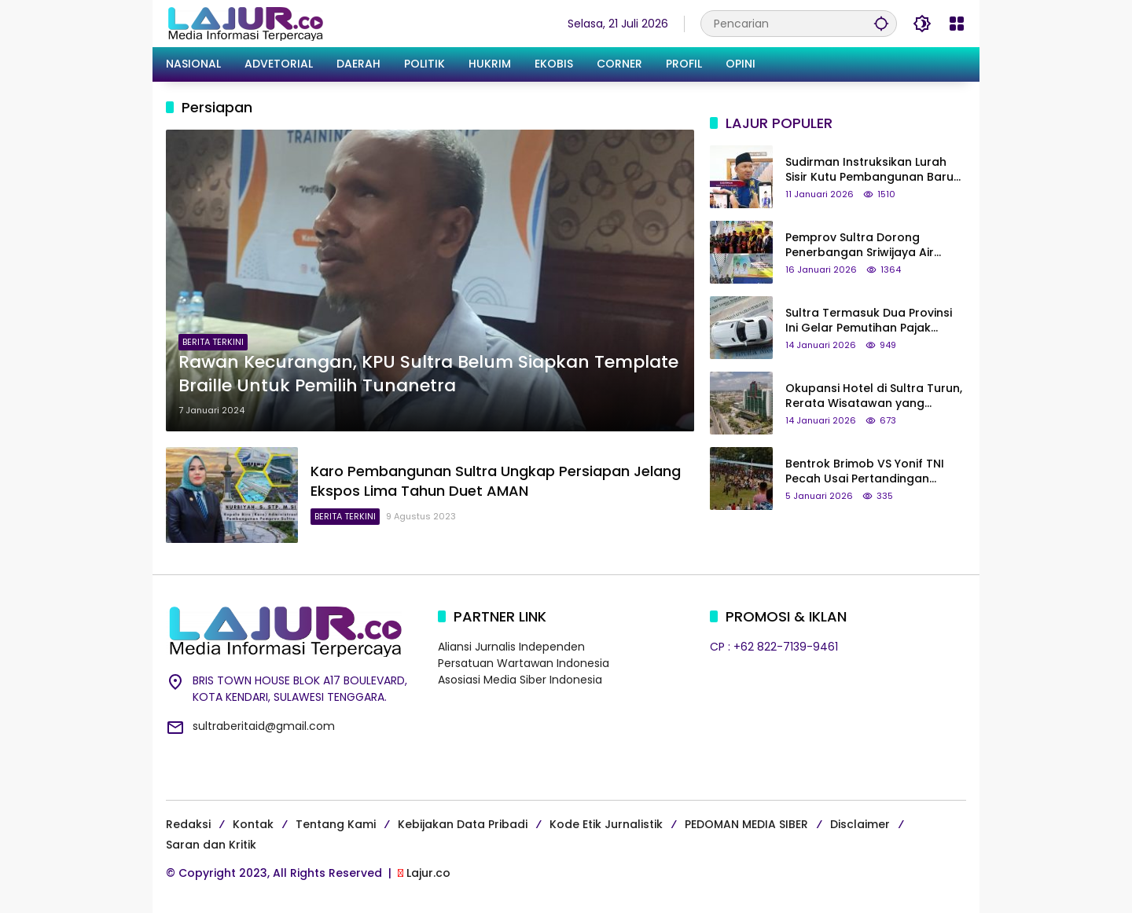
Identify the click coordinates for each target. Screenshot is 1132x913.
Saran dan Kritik (211, 844)
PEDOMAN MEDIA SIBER (746, 824)
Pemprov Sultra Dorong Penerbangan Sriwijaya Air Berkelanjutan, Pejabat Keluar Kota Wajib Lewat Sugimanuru (870, 245)
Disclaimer (860, 824)
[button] (881, 23)
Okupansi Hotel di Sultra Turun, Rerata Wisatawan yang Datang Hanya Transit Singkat (873, 396)
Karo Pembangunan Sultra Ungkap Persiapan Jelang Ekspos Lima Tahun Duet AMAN (496, 480)
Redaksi (188, 824)
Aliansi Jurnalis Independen (511, 646)
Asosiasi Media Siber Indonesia (520, 680)
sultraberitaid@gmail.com (264, 726)
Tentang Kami (336, 824)
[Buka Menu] (956, 23)
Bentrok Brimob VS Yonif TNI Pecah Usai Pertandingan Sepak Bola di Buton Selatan (866, 471)
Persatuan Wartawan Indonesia (523, 663)
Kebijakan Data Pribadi (462, 824)
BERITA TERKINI (213, 342)
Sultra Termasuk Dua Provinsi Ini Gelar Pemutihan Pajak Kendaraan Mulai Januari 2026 (873, 321)
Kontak (253, 824)
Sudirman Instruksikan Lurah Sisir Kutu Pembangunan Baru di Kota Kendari (869, 170)
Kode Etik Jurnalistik (606, 824)
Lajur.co (428, 873)
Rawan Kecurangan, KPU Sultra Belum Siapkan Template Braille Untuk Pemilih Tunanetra (428, 374)
